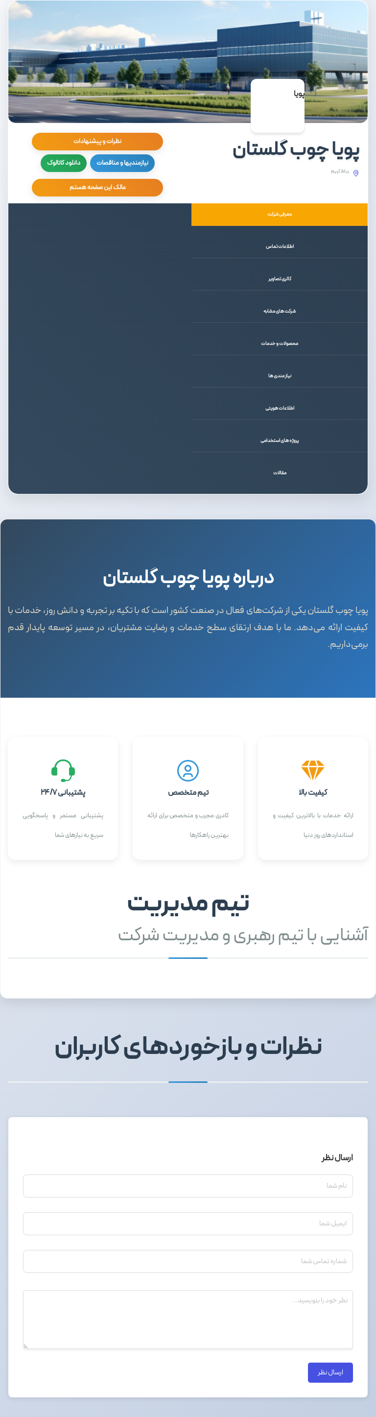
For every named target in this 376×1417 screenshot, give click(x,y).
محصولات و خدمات (279, 343)
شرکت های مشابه (279, 311)
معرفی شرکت (279, 214)
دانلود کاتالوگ (63, 163)
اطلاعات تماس (280, 246)
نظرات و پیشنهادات (97, 142)
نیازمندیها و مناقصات (122, 163)
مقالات (279, 473)
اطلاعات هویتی (279, 408)
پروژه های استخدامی (279, 440)
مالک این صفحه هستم (98, 188)
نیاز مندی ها (279, 376)
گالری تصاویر (279, 279)
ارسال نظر (330, 1373)
